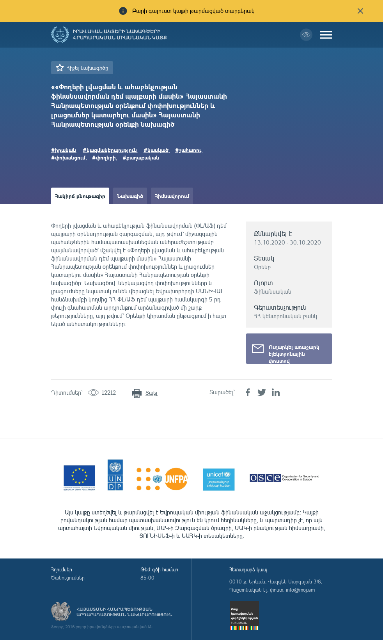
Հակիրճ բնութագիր (80, 195)
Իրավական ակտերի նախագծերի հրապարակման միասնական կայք (120, 34)
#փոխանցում (68, 157)
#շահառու (188, 149)
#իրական (63, 149)
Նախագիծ (130, 195)
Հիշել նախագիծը (87, 67)
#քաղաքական (140, 157)
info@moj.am (300, 590)
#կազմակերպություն (110, 149)
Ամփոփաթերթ (73, 212)
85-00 (147, 577)
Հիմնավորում (172, 195)
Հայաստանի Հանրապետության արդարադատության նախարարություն (124, 611)
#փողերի (104, 157)
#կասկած (156, 149)
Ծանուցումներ (68, 577)
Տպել (151, 392)
